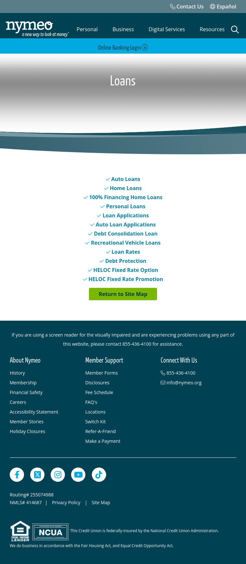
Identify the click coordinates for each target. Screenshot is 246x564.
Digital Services (167, 29)
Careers (18, 402)
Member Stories (26, 421)
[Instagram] (58, 475)
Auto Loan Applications (126, 224)
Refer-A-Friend (100, 431)
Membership (23, 382)
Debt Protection (125, 260)
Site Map (101, 502)
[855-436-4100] (195, 373)
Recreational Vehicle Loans (126, 242)
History (17, 373)
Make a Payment (102, 441)
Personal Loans (125, 206)
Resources (212, 29)
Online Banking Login (123, 47)
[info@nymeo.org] (195, 382)
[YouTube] (78, 475)
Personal (87, 29)
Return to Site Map (123, 294)
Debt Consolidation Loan (125, 233)
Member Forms (101, 373)
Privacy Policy (66, 502)
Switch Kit (95, 421)
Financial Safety (26, 392)
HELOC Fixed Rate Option (125, 270)
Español (223, 6)
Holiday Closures (27, 431)
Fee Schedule (99, 392)
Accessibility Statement (34, 412)
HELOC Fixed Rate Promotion (126, 279)
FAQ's (91, 402)
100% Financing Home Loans (126, 197)
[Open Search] (235, 29)
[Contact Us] (187, 6)
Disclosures (97, 382)
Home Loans (126, 188)
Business (123, 29)
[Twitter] (37, 475)
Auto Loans (126, 179)
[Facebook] (17, 475)
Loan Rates (126, 251)
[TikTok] (99, 475)
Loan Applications (126, 215)
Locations (95, 412)
